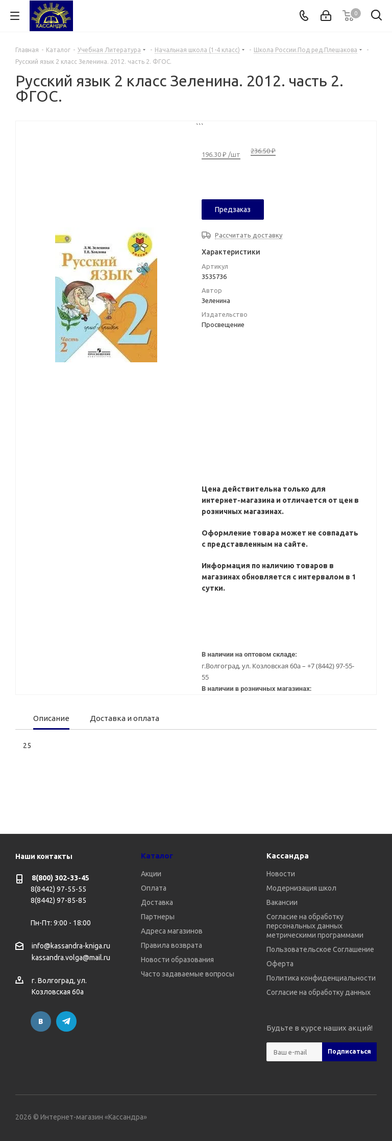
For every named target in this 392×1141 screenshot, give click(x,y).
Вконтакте (41, 1021)
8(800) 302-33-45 (60, 878)
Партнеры (158, 917)
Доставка (157, 902)
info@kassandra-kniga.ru (71, 946)
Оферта (279, 964)
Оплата (153, 888)
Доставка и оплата (124, 718)
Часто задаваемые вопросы (187, 974)
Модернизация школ (301, 888)
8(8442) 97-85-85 (58, 900)
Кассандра (287, 855)
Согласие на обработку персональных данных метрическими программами (314, 926)
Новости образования (177, 960)
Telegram (66, 1021)
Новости (280, 874)
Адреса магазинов (172, 931)
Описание (51, 718)
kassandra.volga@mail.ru (71, 958)
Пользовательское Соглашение (320, 949)
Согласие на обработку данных (318, 992)
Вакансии (282, 902)
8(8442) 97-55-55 (58, 889)
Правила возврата (171, 945)
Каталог (157, 855)
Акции (151, 874)
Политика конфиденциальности (321, 978)
